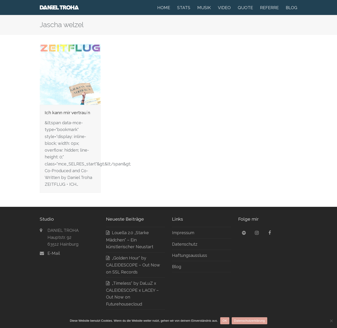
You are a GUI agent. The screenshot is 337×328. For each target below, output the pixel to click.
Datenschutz (184, 244)
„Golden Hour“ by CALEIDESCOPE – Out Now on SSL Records (133, 264)
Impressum (183, 232)
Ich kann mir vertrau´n (67, 112)
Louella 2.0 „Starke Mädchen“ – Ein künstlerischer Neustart (129, 239)
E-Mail (54, 253)
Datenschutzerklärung (249, 320)
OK (225, 320)
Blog (176, 266)
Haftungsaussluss (189, 255)
